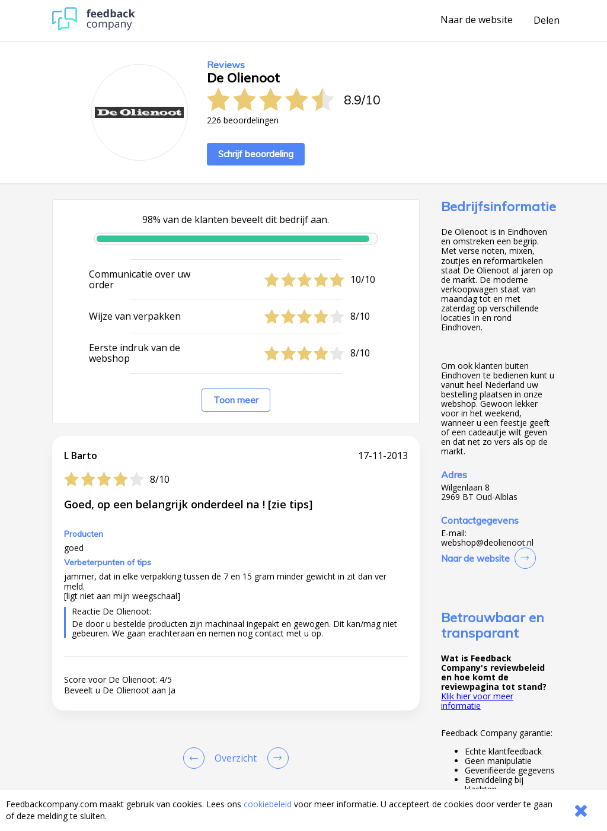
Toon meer (235, 400)
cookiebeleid (268, 804)
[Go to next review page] (276, 758)
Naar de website (476, 20)
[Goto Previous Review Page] (196, 758)
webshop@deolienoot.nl (487, 542)
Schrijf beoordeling (255, 154)
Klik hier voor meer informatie (477, 700)
